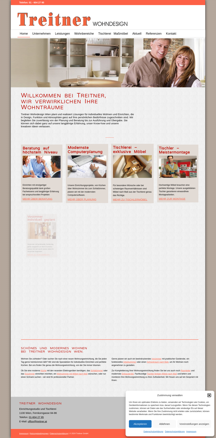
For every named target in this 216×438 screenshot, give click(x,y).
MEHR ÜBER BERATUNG (37, 199)
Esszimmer (30, 374)
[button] (209, 395)
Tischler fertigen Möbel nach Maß (162, 374)
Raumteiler (186, 370)
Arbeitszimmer (129, 362)
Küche (43, 370)
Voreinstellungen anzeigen (194, 423)
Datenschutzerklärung (153, 431)
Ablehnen (164, 423)
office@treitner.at (37, 421)
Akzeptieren (140, 423)
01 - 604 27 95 (36, 2)
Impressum (191, 431)
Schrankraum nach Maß (157, 362)
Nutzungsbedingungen (39, 433)
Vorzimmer (156, 359)
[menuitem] (24, 33)
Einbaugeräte (128, 374)
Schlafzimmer (97, 370)
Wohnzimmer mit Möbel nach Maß (72, 374)
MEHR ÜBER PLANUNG (82, 197)
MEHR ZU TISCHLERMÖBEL (130, 193)
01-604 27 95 (36, 417)
